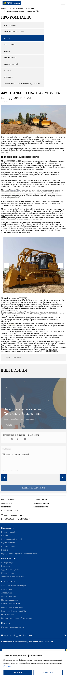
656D (18, 190)
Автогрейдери (7, 562)
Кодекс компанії (8, 543)
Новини (31, 9)
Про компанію (17, 9)
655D (13, 190)
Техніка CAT (6, 593)
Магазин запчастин (9, 600)
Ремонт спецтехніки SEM (12, 607)
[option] (33, 265)
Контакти (5, 623)
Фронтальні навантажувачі (12, 577)
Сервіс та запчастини (10, 603)
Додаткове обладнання (10, 569)
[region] (33, 664)
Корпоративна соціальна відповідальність (19, 553)
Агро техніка (6, 589)
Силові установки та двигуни (13, 586)
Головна (4, 9)
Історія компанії (8, 532)
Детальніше (7, 666)
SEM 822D (53, 351)
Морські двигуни (8, 596)
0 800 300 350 (9, 519)
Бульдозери (6, 566)
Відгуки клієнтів (8, 546)
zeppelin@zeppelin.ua (14, 515)
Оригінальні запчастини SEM (13, 611)
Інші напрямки (8, 581)
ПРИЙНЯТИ (17, 672)
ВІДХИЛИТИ (48, 672)
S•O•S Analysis (7, 615)
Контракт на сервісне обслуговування (17, 618)
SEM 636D (11, 324)
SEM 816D (44, 351)
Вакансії (4, 550)
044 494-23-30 (25, 519)
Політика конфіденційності (12, 627)
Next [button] (63, 477)
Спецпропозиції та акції (11, 539)
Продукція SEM (8, 558)
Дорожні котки (7, 573)
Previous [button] (4, 477)
